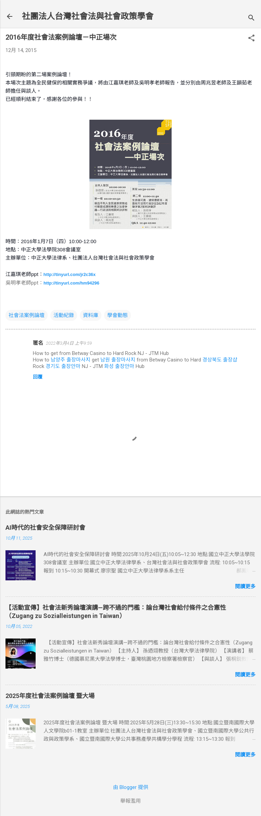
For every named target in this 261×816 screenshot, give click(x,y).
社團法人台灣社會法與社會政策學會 (87, 16)
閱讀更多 (245, 586)
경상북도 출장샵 (219, 360)
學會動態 (117, 315)
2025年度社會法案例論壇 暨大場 (50, 695)
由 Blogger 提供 (130, 787)
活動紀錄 (63, 315)
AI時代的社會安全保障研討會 (45, 527)
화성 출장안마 (119, 366)
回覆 (37, 377)
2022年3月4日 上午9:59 (69, 343)
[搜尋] (251, 18)
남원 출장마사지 (117, 360)
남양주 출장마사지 (70, 360)
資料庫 (90, 315)
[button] (251, 38)
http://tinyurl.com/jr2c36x (70, 274)
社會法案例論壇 (27, 315)
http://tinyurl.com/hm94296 (71, 283)
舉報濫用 (130, 801)
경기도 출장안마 (63, 366)
